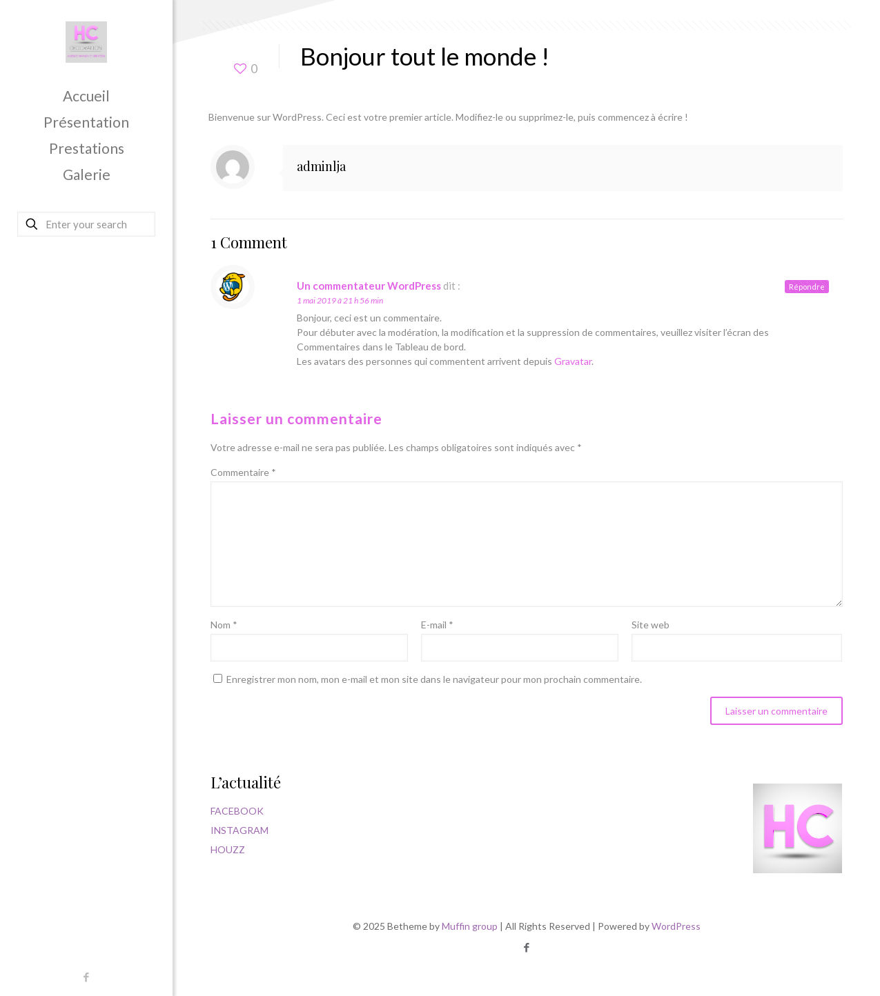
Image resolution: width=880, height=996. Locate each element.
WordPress (676, 926)
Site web (650, 624)
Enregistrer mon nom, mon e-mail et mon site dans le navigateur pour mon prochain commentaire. (434, 679)
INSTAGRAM (239, 830)
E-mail (437, 624)
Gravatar (572, 361)
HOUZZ (228, 849)
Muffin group (470, 926)
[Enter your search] (86, 224)
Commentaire (243, 472)
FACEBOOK (237, 811)
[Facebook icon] (86, 976)
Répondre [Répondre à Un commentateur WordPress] (807, 286)
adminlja (321, 166)
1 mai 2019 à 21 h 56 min (340, 300)
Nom (224, 624)
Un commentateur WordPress (369, 285)
